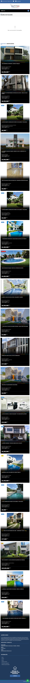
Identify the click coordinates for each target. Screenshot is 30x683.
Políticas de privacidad (5, 664)
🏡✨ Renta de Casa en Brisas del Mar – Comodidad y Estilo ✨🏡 (14, 530)
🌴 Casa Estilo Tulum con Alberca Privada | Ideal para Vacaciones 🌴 (15, 327)
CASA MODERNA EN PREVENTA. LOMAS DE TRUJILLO (11, 63)
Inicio (1, 13)
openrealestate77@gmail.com (6, 650)
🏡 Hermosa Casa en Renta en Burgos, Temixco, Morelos (13, 589)
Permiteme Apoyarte (5, 663)
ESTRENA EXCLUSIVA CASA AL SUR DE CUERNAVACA (11, 355)
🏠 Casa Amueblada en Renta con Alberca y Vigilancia (12, 501)
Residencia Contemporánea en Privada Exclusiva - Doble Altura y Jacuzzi (15, 93)
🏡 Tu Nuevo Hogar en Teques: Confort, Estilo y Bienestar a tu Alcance (14, 152)
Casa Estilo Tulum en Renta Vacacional (9, 384)
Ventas (3, 658)
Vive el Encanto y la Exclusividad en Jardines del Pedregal (13, 559)
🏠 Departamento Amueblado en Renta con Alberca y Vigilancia (14, 209)
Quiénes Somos (4, 661)
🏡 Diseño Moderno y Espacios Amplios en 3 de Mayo (12, 443)
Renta (3, 660)
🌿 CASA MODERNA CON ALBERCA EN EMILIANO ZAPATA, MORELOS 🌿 (14, 618)
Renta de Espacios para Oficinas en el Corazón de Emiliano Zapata (15, 180)
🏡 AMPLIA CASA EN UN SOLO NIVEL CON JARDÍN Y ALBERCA (12, 297)
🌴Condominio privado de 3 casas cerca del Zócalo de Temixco (14, 238)
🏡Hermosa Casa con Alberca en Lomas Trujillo (11, 472)
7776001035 (19, 1)
